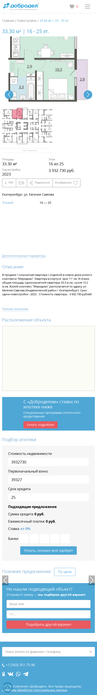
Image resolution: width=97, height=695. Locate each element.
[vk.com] (10, 674)
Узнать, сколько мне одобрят (48, 550)
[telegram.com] (25, 674)
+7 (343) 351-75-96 (20, 665)
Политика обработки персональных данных (34, 690)
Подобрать (48, 624)
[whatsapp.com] (18, 674)
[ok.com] (3, 674)
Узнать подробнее (40, 425)
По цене (65, 571)
